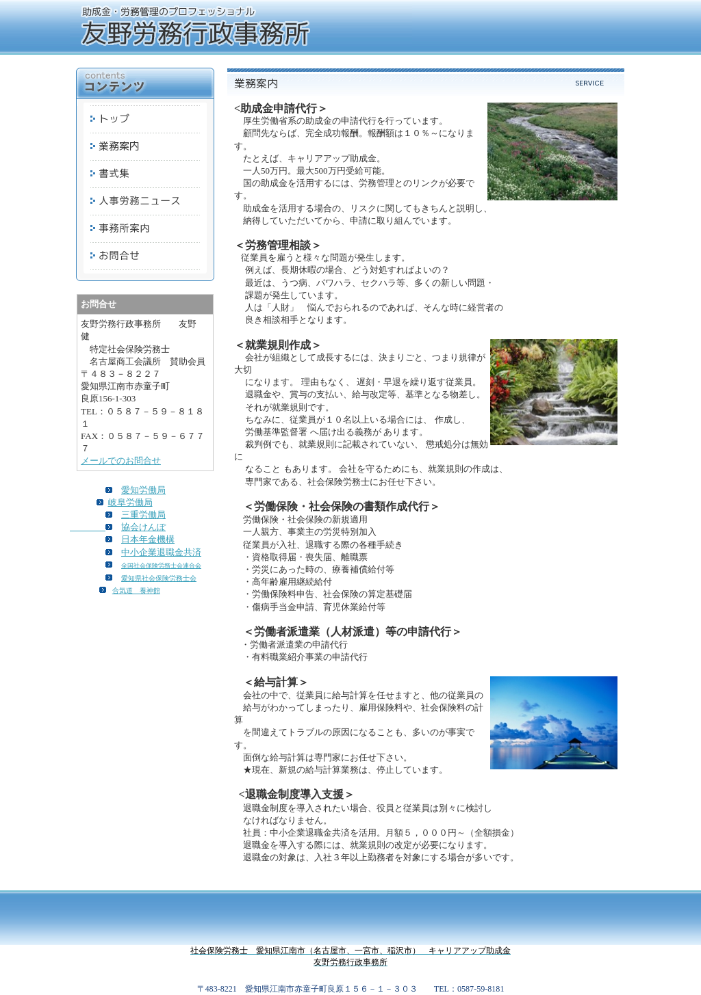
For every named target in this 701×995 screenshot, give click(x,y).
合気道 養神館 (136, 590)
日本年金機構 (148, 539)
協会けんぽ (143, 527)
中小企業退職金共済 (161, 552)
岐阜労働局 (130, 502)
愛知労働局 (143, 490)
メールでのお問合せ (121, 460)
